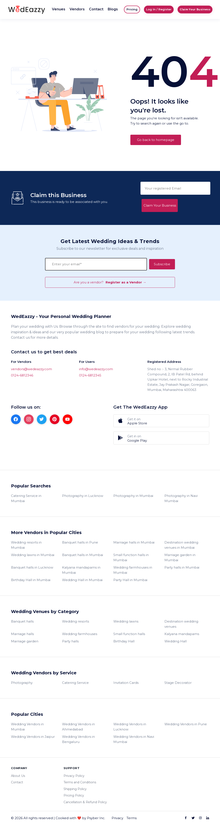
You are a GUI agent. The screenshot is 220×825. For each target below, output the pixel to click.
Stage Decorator (178, 683)
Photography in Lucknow (82, 496)
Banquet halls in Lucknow (32, 567)
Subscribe (162, 264)
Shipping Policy (75, 789)
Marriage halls (22, 634)
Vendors (77, 9)
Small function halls (129, 634)
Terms (131, 818)
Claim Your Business (195, 9)
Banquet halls (22, 621)
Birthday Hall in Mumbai (30, 580)
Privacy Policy (74, 776)
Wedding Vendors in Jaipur (33, 737)
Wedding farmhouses (79, 634)
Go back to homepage (155, 140)
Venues (58, 9)
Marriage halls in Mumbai (133, 542)
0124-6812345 (90, 375)
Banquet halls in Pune (80, 542)
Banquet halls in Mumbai (82, 555)
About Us (18, 776)
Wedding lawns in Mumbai (32, 555)
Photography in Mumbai (133, 496)
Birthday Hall (123, 641)
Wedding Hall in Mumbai (82, 580)
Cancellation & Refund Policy (85, 802)
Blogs (113, 9)
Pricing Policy (74, 795)
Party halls (70, 641)
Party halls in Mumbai (181, 567)
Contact (96, 9)
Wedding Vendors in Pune (185, 724)
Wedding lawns (125, 621)
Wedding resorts (75, 621)
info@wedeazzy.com (96, 369)
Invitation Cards (126, 683)
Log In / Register (159, 9)
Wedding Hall (175, 641)
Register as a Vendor (161, 456)
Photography (22, 683)
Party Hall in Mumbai (130, 580)
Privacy (117, 818)
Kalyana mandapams (181, 634)
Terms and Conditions (80, 782)
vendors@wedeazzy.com (31, 369)
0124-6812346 (22, 375)
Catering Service (75, 683)
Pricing (131, 9)
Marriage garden (24, 641)
